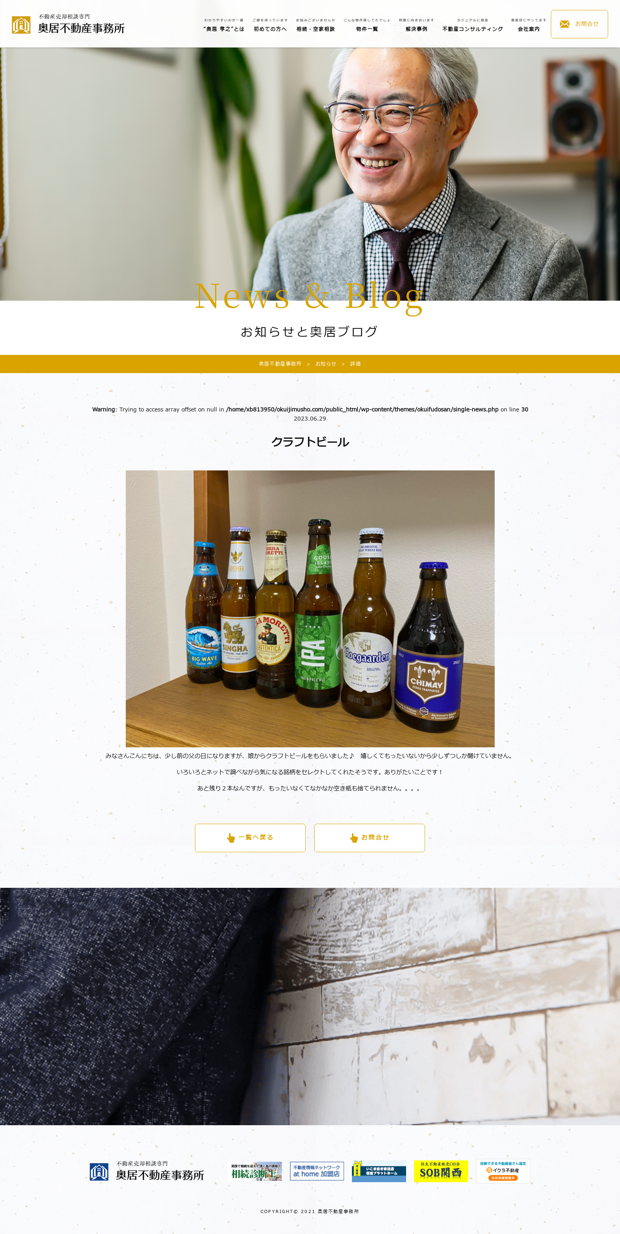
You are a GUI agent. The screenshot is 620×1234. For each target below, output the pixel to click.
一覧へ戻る (256, 837)
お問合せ (587, 24)
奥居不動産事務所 (280, 364)
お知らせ (319, 364)
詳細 (349, 364)
